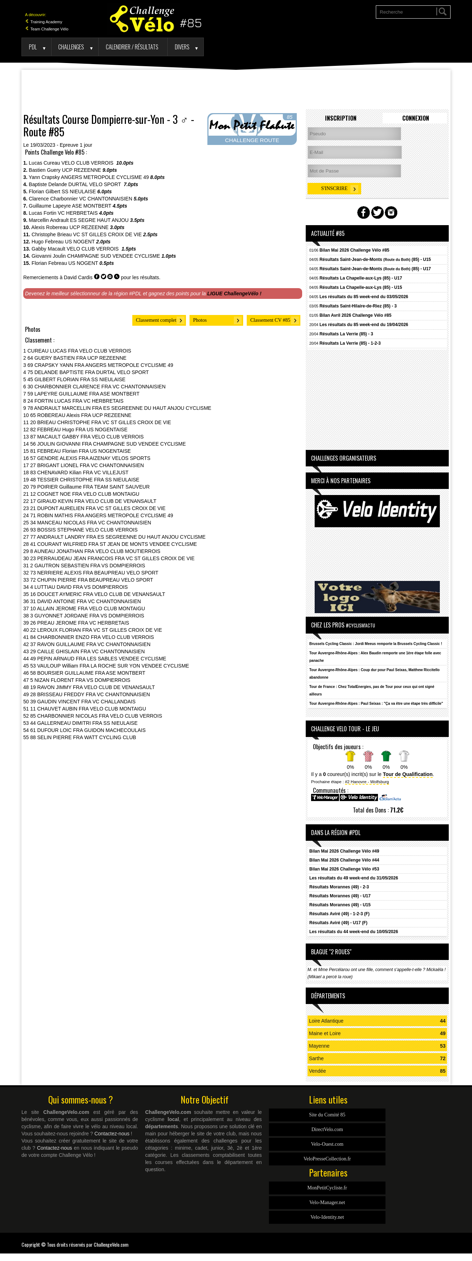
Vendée (317, 1071)
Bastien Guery (45, 170)
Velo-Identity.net (327, 1217)
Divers (182, 46)
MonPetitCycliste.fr (327, 1187)
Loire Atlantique (326, 1021)
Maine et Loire (325, 1033)
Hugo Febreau (47, 241)
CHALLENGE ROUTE (252, 140)
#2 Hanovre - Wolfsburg (367, 781)
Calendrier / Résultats (132, 46)
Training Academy (43, 22)
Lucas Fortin (42, 213)
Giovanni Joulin (48, 256)
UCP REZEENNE (81, 170)
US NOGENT (80, 241)
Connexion (415, 118)
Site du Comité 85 (327, 1114)
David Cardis (78, 277)
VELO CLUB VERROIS (88, 163)
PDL (33, 46)
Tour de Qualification (408, 774)
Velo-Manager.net (327, 1202)
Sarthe (316, 1058)
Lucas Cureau (44, 163)
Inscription (341, 118)
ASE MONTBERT (91, 206)
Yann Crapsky (44, 177)
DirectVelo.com (327, 1129)
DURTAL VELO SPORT (95, 184)
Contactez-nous (111, 1133)
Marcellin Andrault (49, 220)
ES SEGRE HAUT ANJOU (99, 220)
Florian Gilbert (44, 191)
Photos (200, 320)
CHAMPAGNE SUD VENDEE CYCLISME (113, 256)
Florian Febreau (49, 263)
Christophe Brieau (51, 234)
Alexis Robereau (49, 227)
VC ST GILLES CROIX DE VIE (107, 234)
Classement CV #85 (270, 320)
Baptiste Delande (48, 184)
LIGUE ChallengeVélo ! (234, 293)
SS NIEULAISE (79, 191)
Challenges (71, 46)
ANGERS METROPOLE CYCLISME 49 (105, 177)
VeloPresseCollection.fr (327, 1158)
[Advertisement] (236, 89)
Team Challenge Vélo (46, 29)
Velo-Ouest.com (327, 1144)
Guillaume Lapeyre (50, 206)
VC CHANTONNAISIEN (105, 199)
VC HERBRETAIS (78, 213)
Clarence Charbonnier (53, 199)
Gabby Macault (48, 249)
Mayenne (319, 1046)
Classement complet (156, 320)
